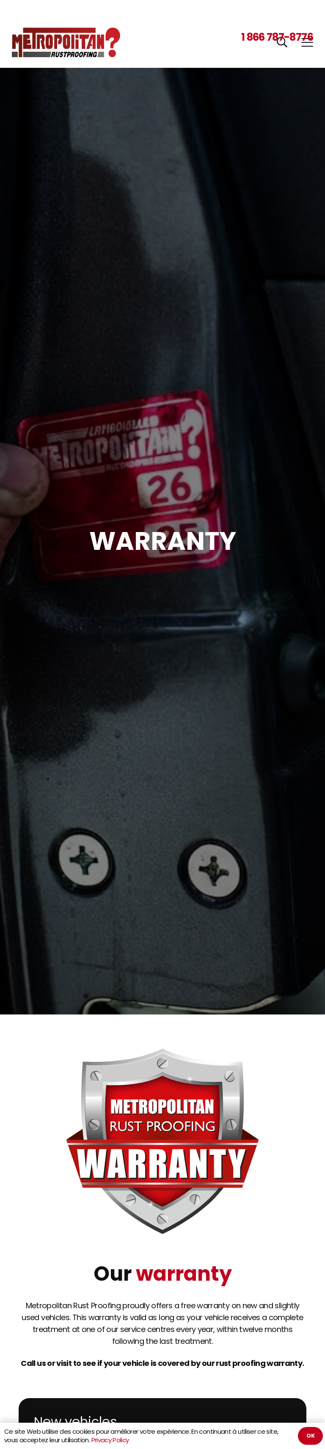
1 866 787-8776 (277, 37)
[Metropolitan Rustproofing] (66, 42)
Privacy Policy (110, 1439)
